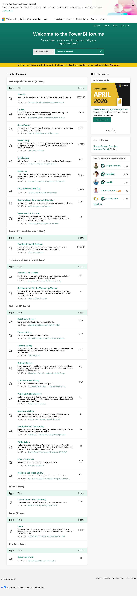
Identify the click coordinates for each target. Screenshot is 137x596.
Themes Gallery (25, 332)
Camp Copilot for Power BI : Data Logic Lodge (45, 281)
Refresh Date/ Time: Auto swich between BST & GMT (47, 452)
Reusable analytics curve (37, 404)
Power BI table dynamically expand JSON (43, 505)
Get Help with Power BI (21, 81)
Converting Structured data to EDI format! (43, 223)
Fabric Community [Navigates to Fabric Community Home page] (30, 19)
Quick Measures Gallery (28, 380)
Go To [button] (124, 25)
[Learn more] (102, 119)
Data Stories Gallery (27, 318)
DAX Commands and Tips (29, 188)
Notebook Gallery (26, 411)
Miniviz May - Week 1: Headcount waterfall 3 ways (46, 373)
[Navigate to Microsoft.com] (9, 19)
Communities (81, 19)
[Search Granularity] (44, 52)
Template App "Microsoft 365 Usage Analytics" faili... (47, 536)
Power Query (23, 140)
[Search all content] (76, 52)
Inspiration (58, 19)
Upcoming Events (25, 556)
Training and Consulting (22, 259)
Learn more (8, 10)
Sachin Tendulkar (34, 355)
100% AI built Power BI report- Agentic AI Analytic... (47, 338)
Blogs (93, 19)
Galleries (13, 305)
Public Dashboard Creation (37, 298)
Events (12, 543)
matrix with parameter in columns (40, 206)
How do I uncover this (36, 465)
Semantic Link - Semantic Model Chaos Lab (44, 419)
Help (115, 25)
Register (96, 25)
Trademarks (131, 578)
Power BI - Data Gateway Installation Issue (43, 133)
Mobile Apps (23, 157)
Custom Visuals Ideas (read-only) (32, 499)
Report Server (24, 125)
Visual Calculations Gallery (30, 393)
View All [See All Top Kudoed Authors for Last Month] (97, 204)
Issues (12, 513)
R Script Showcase (26, 459)
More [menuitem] (102, 19)
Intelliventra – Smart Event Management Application (47, 434)
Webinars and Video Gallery (30, 472)
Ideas (69, 19)
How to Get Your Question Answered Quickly (105, 147)
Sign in (106, 25)
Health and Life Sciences (28, 213)
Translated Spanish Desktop (30, 244)
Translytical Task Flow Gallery (31, 426)
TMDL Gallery (24, 442)
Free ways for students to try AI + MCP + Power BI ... (47, 181)
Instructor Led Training (28, 272)
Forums (46, 19)
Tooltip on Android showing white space (42, 164)
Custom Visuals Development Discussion (36, 200)
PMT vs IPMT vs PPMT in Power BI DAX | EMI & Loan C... (49, 479)
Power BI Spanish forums (22, 231)
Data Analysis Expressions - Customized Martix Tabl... (47, 386)
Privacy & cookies (103, 578)
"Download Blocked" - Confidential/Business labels (46, 117)
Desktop (21, 94)
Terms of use (118, 578)
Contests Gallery (25, 345)
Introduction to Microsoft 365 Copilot (41, 561)
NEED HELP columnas (36, 150)
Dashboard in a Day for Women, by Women (37, 288)
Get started (115, 65)
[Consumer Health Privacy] (34, 587)
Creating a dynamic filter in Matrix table (42, 192)
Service (21, 109)
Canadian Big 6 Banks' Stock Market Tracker (44, 325)
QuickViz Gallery (25, 363)
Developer (22, 171)
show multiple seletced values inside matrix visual (46, 102)
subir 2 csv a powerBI (35, 252)
